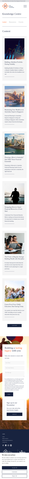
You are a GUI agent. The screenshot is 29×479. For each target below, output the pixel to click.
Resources (12, 22)
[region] (14, 466)
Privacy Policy (5, 438)
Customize (14, 472)
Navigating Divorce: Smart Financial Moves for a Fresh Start (13, 209)
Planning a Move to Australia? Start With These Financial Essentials (14, 159)
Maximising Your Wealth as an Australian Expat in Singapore (14, 111)
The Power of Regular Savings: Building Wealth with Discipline (14, 258)
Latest (4, 22)
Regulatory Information (7, 440)
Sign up (14, 414)
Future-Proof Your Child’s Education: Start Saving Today (14, 305)
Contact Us (4, 442)
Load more (14, 325)
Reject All (14, 476)
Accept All (14, 467)
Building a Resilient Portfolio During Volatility (14, 63)
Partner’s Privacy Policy (9, 385)
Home (3, 436)
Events (21, 22)
